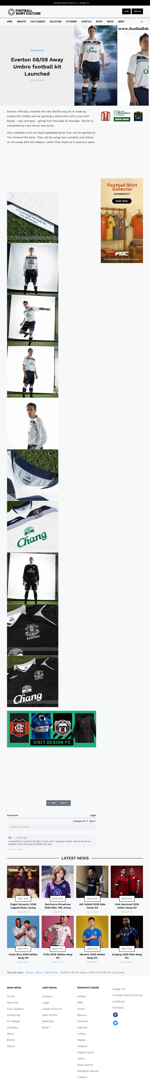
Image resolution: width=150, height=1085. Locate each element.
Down (13, 849)
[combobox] (142, 22)
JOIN (126, 11)
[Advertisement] (51, 167)
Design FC (84, 3)
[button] (52, 1027)
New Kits (23, 898)
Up (8, 849)
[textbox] (51, 826)
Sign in (137, 11)
